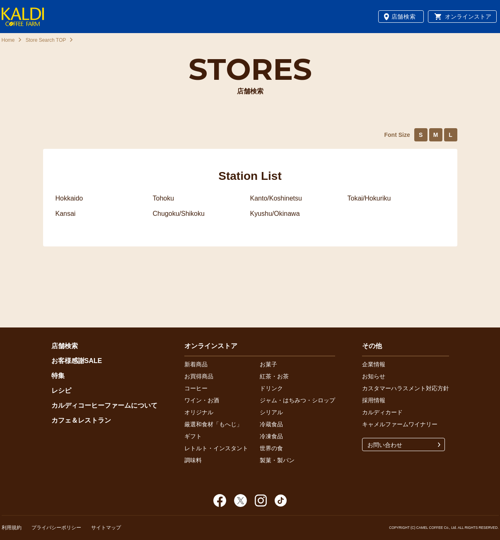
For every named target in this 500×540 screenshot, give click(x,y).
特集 (58, 375)
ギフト (193, 436)
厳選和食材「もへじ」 (213, 424)
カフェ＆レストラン (81, 420)
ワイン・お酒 (201, 400)
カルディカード (382, 412)
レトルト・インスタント (216, 448)
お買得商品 (198, 376)
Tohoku (163, 198)
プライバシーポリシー (56, 527)
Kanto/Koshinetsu (276, 198)
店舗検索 (403, 16)
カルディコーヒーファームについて (104, 405)
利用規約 (12, 527)
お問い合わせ (384, 445)
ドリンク (271, 388)
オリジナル (198, 412)
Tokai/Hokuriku (369, 198)
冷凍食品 (271, 436)
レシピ (61, 390)
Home (8, 40)
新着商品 (196, 364)
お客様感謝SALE (76, 360)
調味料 (193, 460)
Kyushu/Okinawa (275, 213)
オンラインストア (468, 16)
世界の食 (271, 448)
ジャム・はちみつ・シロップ (297, 400)
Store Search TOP (46, 40)
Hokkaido (69, 198)
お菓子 (268, 364)
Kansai (66, 213)
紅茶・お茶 (274, 376)
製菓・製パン (277, 460)
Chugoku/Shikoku (179, 213)
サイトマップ (106, 527)
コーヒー (196, 388)
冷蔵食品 (271, 424)
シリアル (271, 412)
